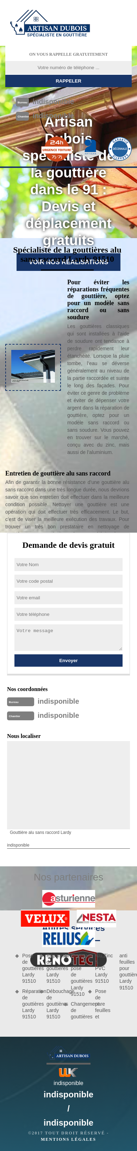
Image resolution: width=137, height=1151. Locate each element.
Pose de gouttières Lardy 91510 (28, 968)
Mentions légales (68, 1139)
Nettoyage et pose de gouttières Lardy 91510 (77, 975)
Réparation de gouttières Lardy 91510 (28, 1004)
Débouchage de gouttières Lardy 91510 (52, 1004)
